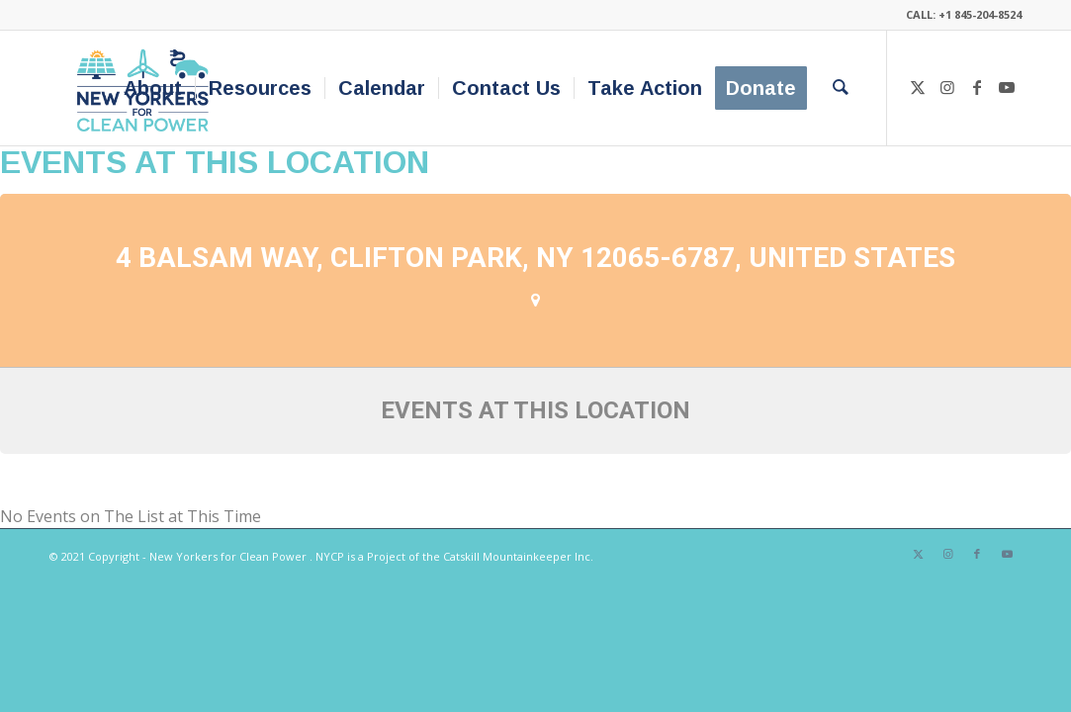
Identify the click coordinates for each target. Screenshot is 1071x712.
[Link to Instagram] (947, 87)
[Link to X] (918, 87)
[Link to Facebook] (977, 87)
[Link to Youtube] (1007, 87)
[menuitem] (153, 88)
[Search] (840, 88)
